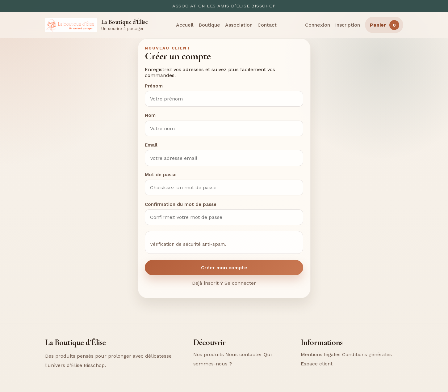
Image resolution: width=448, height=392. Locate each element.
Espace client (317, 364)
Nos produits (208, 354)
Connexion (317, 25)
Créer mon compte (224, 268)
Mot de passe (161, 174)
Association (239, 25)
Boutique (209, 25)
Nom (150, 115)
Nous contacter (243, 354)
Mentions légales (321, 354)
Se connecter (240, 283)
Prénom (154, 86)
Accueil (185, 25)
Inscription (347, 25)
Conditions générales (367, 354)
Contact (267, 25)
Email (151, 145)
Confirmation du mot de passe (180, 204)
